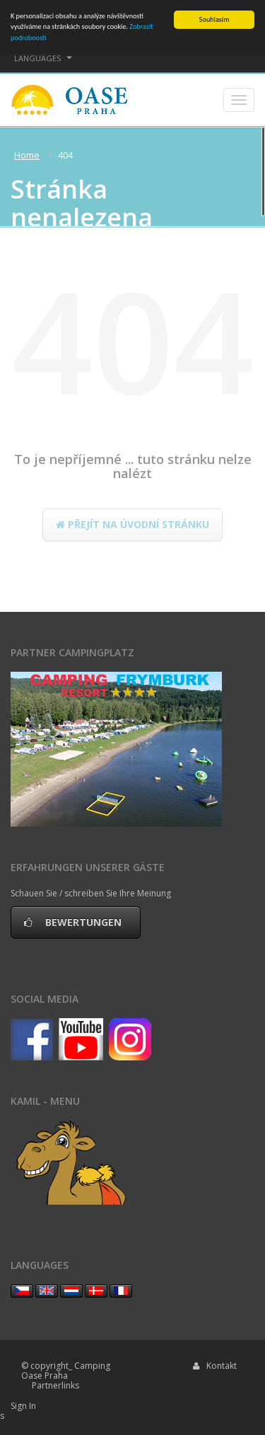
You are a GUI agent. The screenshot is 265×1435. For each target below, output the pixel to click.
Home (27, 155)
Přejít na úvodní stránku (132, 524)
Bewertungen (75, 922)
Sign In (23, 1406)
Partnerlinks (55, 1385)
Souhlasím (214, 19)
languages (43, 58)
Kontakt (215, 1366)
